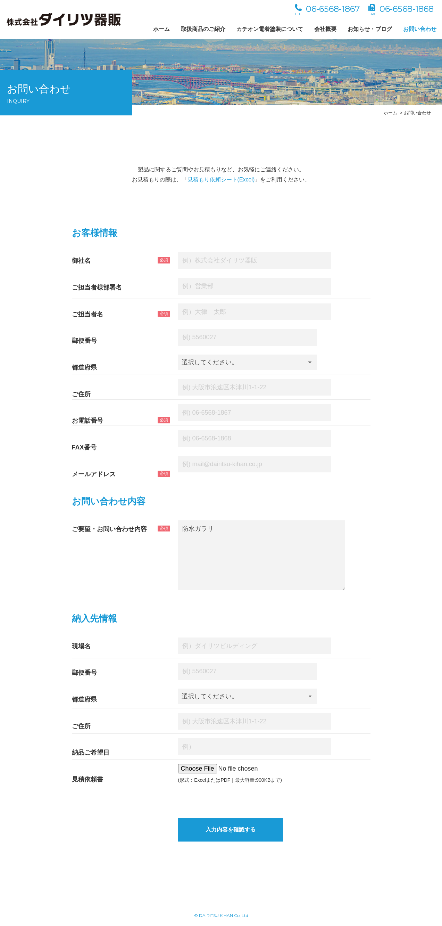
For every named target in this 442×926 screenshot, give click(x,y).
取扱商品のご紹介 (203, 29)
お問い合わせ (419, 29)
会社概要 (325, 29)
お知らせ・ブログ (370, 29)
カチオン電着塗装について (269, 29)
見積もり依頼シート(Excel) (221, 179)
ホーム (161, 29)
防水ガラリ (261, 555)
